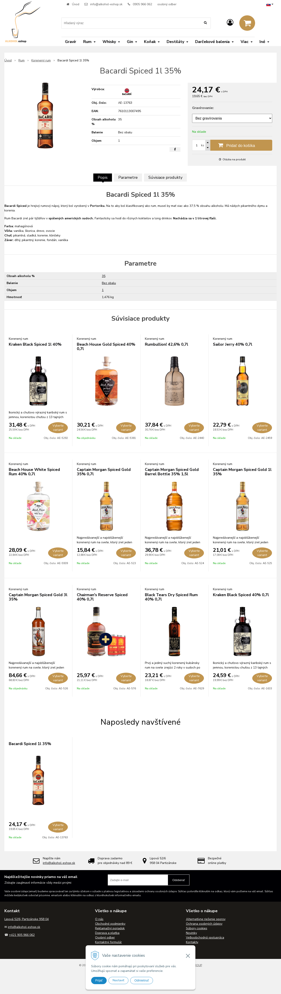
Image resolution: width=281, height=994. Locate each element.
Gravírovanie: (203, 107)
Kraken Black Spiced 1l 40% (35, 344)
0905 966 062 (142, 4)
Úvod (75, 4)
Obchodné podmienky (110, 924)
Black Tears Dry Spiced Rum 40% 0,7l (171, 597)
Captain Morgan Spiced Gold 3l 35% (38, 597)
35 (103, 276)
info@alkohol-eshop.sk (106, 4)
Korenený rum (41, 60)
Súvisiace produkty (165, 177)
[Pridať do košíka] (232, 145)
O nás (99, 919)
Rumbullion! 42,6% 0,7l (166, 344)
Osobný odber (105, 937)
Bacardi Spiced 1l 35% (30, 743)
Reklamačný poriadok (110, 928)
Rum (21, 60)
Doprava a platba (107, 933)
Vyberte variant (58, 428)
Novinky (191, 933)
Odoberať (178, 880)
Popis (103, 177)
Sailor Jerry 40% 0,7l (232, 344)
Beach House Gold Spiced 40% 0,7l (106, 346)
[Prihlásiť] (230, 22)
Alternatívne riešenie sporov (205, 919)
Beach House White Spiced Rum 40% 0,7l (34, 472)
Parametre (128, 177)
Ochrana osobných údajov (204, 924)
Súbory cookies (196, 928)
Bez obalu (109, 283)
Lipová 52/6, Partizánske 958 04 (26, 919)
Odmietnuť (141, 980)
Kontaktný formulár (108, 942)
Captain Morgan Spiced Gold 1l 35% (242, 472)
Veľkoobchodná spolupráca (205, 937)
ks (202, 145)
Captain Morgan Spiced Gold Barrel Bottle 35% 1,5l (172, 472)
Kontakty (192, 942)
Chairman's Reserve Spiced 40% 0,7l (102, 597)
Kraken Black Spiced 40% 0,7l (241, 594)
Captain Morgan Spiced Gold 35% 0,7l (104, 472)
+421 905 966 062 (22, 935)
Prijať (99, 980)
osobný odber (167, 4)
